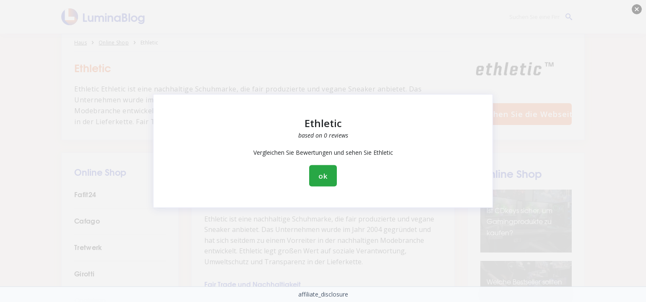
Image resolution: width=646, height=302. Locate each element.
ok (323, 176)
